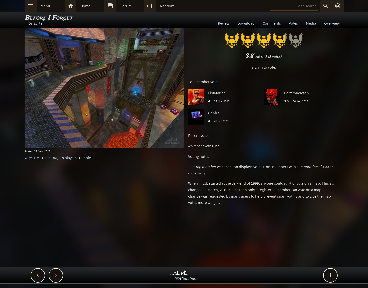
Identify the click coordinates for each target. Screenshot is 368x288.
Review (223, 23)
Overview (332, 23)
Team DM (49, 157)
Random (167, 5)
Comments (272, 23)
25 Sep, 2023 (42, 151)
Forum (126, 5)
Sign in (257, 67)
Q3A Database (186, 278)
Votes (293, 23)
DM (37, 157)
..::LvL (179, 273)
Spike (38, 23)
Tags (28, 157)
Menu (45, 5)
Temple (84, 157)
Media (311, 23)
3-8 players (68, 157)
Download (246, 23)
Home (85, 5)
